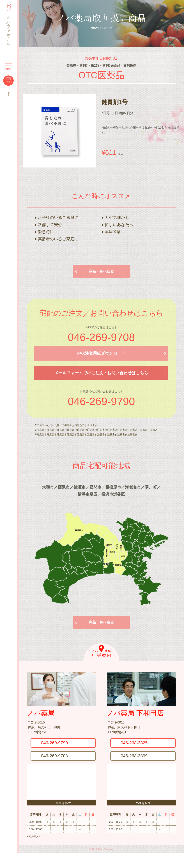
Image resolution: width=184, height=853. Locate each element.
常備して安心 (50, 224)
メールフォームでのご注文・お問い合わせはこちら (101, 373)
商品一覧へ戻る (101, 271)
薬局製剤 (113, 231)
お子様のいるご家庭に (58, 217)
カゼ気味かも (117, 217)
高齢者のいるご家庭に (58, 239)
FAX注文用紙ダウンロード (101, 353)
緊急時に (46, 231)
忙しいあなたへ (119, 224)
